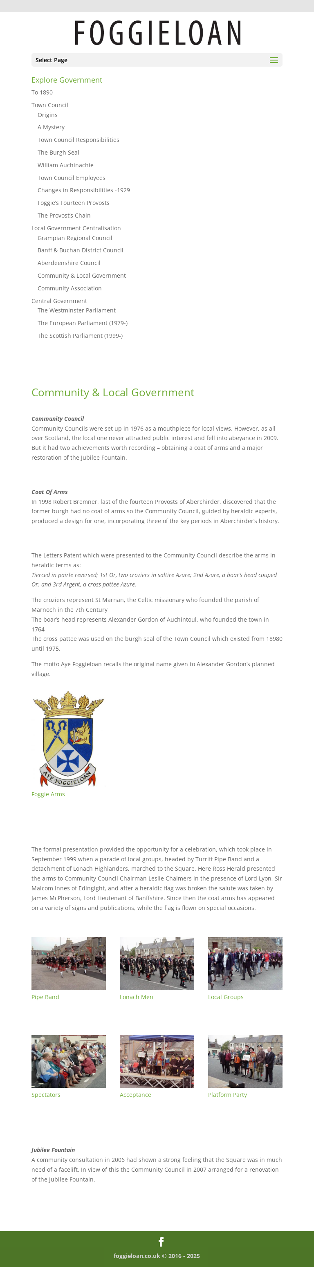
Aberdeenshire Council (69, 263)
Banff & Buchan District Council (80, 250)
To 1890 (42, 92)
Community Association (70, 288)
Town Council (49, 105)
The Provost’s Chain (64, 215)
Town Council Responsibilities (78, 140)
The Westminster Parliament (77, 310)
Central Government (59, 301)
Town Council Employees (71, 178)
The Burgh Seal (58, 152)
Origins (48, 115)
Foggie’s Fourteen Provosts (74, 203)
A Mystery (51, 127)
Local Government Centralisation (76, 228)
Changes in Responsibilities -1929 (84, 190)
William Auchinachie (66, 165)
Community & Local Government (82, 275)
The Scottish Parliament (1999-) (80, 335)
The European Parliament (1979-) (83, 323)
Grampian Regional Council (75, 238)
